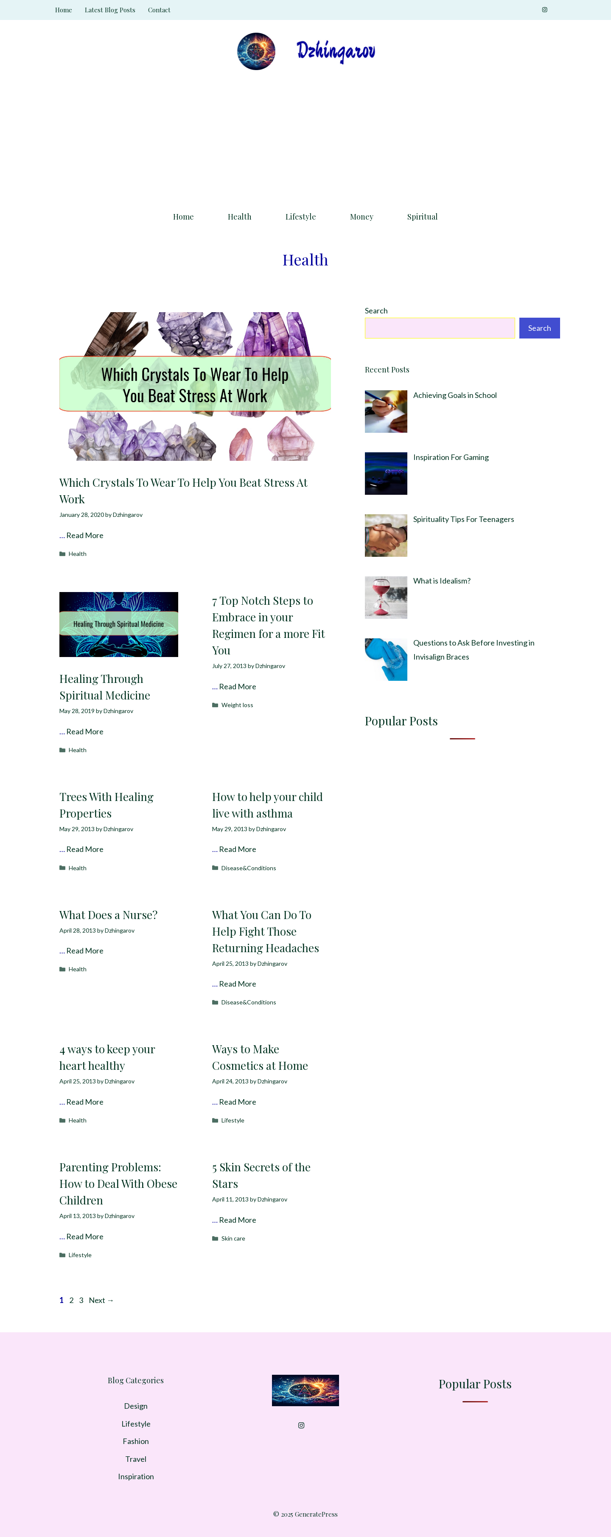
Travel (135, 1459)
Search (376, 310)
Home (63, 10)
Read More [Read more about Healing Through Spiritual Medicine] (85, 731)
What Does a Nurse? (108, 914)
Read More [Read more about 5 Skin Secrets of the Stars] (237, 1219)
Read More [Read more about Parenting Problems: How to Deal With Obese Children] (85, 1236)
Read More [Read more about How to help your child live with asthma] (237, 849)
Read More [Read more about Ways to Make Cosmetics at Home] (237, 1101)
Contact (159, 10)
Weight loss (237, 704)
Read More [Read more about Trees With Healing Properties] (85, 849)
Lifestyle (301, 217)
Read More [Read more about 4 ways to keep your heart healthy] (85, 1101)
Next (101, 1300)
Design (136, 1405)
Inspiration (136, 1476)
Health (240, 217)
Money (361, 217)
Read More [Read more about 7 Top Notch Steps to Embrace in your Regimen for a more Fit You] (237, 686)
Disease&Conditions (248, 867)
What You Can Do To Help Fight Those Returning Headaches (265, 931)
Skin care (233, 1238)
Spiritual (422, 217)
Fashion (136, 1441)
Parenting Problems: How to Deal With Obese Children (118, 1183)
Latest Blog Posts (110, 10)
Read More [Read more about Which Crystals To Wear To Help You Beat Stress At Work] (85, 535)
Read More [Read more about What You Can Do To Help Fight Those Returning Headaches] (237, 983)
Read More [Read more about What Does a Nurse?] (85, 950)
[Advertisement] (305, 138)
